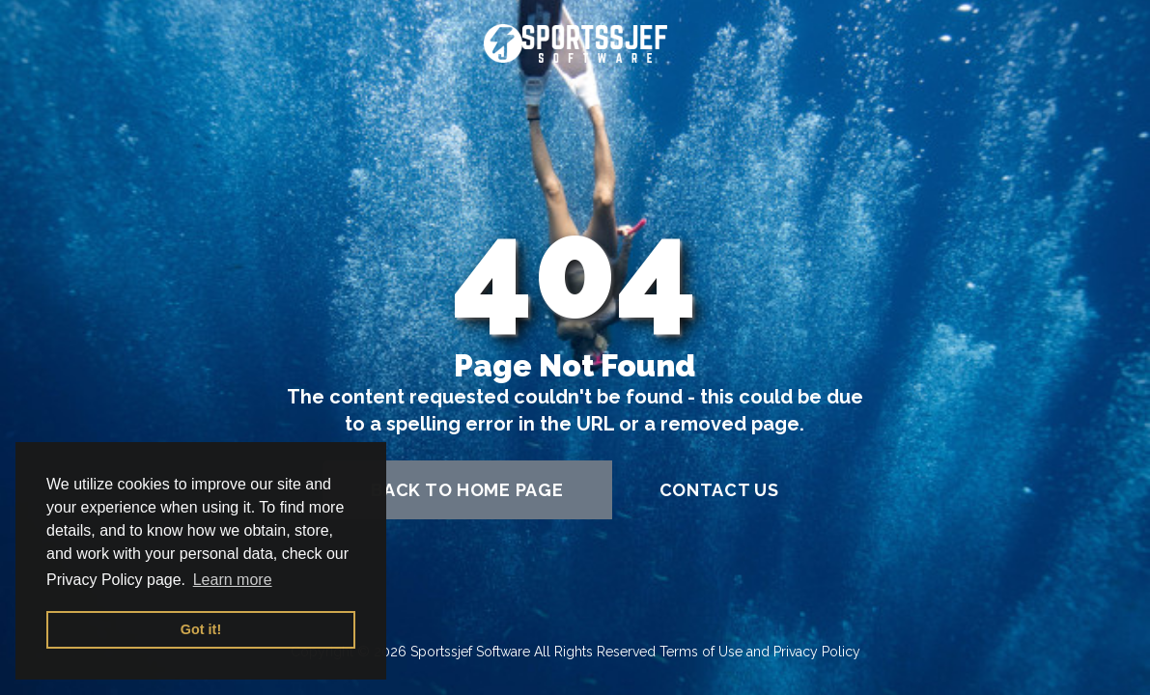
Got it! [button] (201, 629)
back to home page (467, 490)
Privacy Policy (816, 651)
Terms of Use (701, 651)
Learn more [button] (232, 579)
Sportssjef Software (470, 651)
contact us (719, 490)
